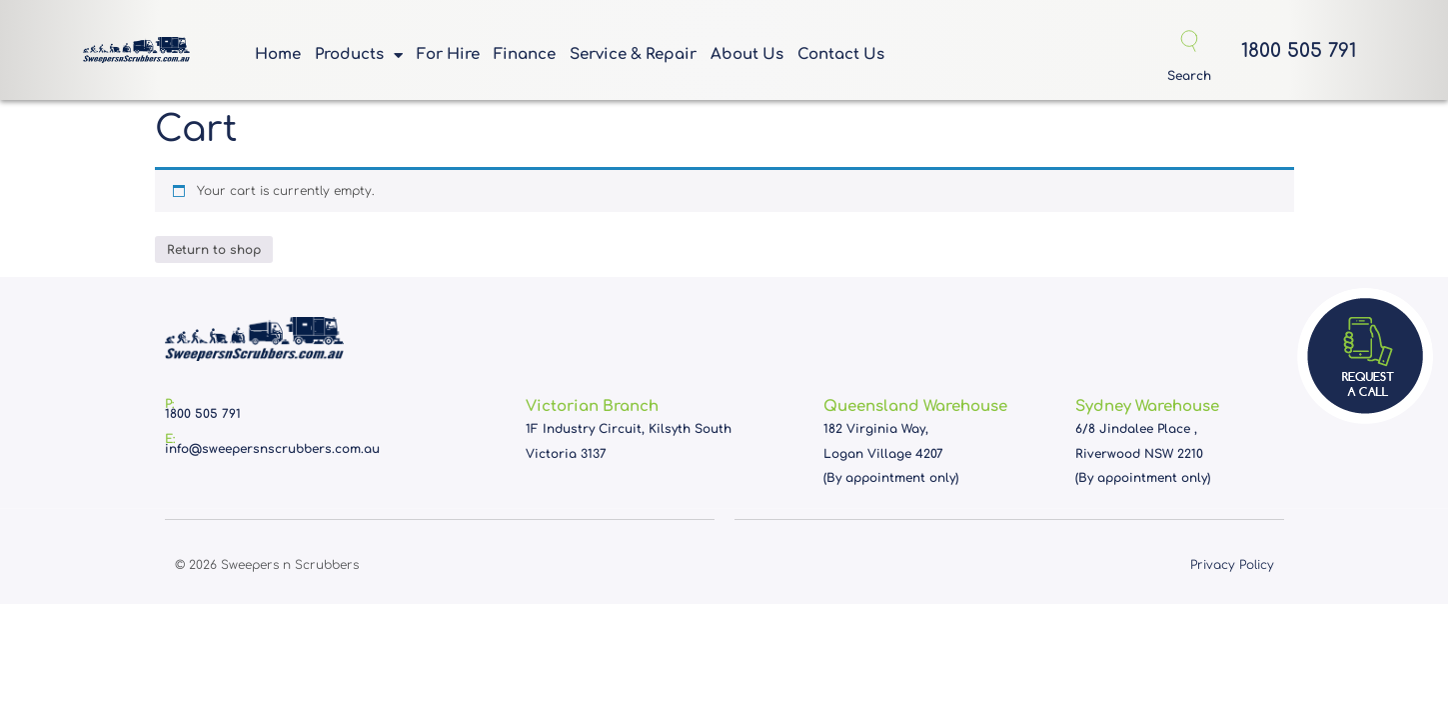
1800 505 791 (1298, 50)
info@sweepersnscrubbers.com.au (272, 449)
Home (278, 54)
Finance (525, 54)
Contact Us (840, 54)
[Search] (1189, 41)
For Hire (448, 54)
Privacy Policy (1232, 565)
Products (359, 59)
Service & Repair (633, 54)
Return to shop (214, 250)
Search (1189, 76)
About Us (747, 54)
